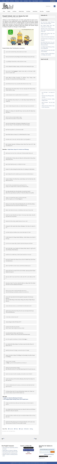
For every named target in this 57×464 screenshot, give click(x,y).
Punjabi (9, 11)
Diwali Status (35, 11)
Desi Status (28, 11)
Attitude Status (21, 11)
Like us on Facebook (49, 454)
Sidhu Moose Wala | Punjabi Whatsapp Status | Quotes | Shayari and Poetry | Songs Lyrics (48, 30)
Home (4, 11)
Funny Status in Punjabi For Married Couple (10, 451)
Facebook (10, 428)
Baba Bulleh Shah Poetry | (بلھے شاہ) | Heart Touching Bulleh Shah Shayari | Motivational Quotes (48, 43)
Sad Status (14, 11)
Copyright (48, 11)
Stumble (26, 428)
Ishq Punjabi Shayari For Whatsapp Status (10, 453)
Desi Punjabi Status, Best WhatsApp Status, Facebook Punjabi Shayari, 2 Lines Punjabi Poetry (31, 462)
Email (51, 449)
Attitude (5, 431)
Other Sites (42, 11)
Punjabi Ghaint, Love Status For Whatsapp (10, 450)
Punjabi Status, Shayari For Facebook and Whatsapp (18, 149)
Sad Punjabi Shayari (12, 431)
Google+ (21, 428)
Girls (7, 431)
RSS (53, 449)
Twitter (16, 428)
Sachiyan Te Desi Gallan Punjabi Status (48, 36)
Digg (31, 428)
